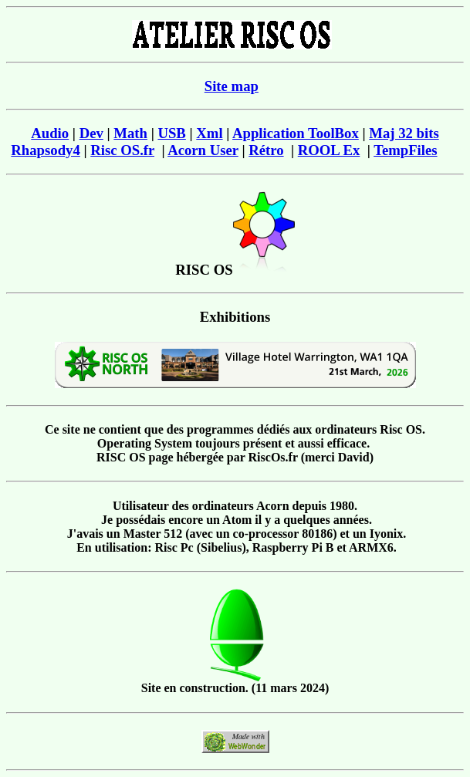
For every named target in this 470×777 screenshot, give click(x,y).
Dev (91, 133)
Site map (232, 86)
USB (171, 133)
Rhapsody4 (45, 150)
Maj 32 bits (403, 133)
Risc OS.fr (122, 150)
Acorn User (202, 150)
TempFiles (405, 150)
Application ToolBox (295, 133)
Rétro (266, 150)
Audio (50, 133)
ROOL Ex (329, 150)
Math (130, 133)
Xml (209, 133)
